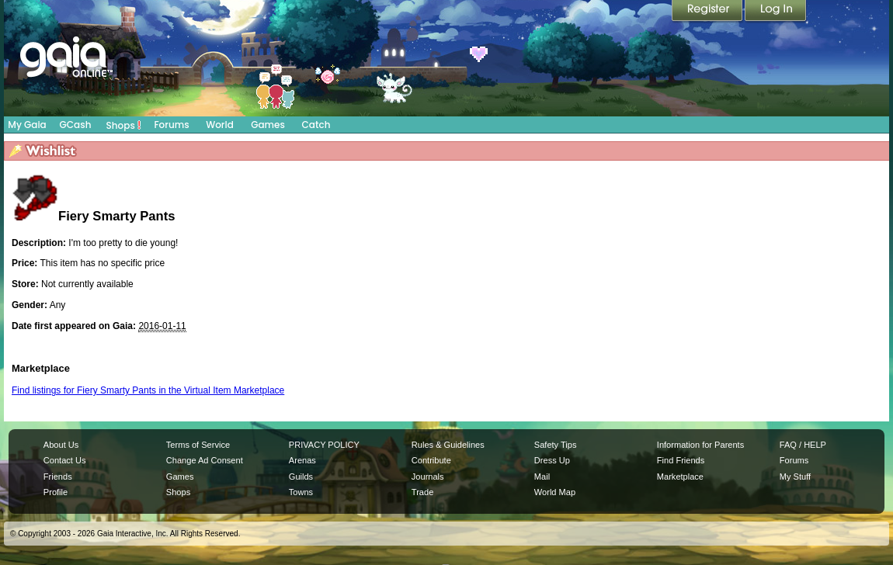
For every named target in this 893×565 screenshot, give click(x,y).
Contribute (431, 460)
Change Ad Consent (204, 460)
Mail (542, 476)
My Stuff (795, 476)
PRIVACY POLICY (324, 444)
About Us (60, 444)
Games (268, 124)
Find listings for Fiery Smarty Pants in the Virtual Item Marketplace (148, 390)
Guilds (301, 476)
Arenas (302, 460)
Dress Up (552, 460)
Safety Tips (555, 444)
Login (776, 11)
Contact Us (64, 460)
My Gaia (27, 124)
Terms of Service (198, 444)
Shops (123, 125)
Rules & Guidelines (448, 444)
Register (708, 11)
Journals (428, 476)
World (220, 124)
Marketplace (680, 476)
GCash (76, 124)
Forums (171, 124)
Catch (316, 124)
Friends (57, 476)
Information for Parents (700, 444)
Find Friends (680, 460)
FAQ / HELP (803, 444)
